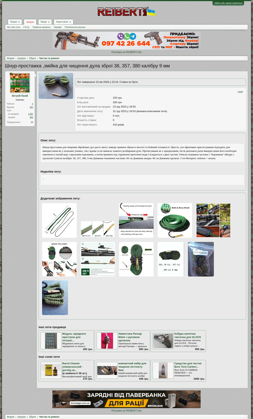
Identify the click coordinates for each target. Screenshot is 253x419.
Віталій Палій (20, 95)
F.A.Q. (26, 27)
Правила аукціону (41, 27)
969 (31, 117)
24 (32, 122)
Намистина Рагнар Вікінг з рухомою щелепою (130, 337)
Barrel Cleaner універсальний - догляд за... (72, 366)
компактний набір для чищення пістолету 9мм (132, 366)
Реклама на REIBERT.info (126, 52)
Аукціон (30, 22)
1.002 (30, 114)
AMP (240, 92)
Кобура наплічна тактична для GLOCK (187, 335)
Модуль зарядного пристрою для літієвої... (74, 337)
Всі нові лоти (13, 27)
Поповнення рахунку (75, 27)
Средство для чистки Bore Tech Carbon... (187, 365)
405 (31, 107)
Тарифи (58, 27)
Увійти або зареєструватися (228, 3)
